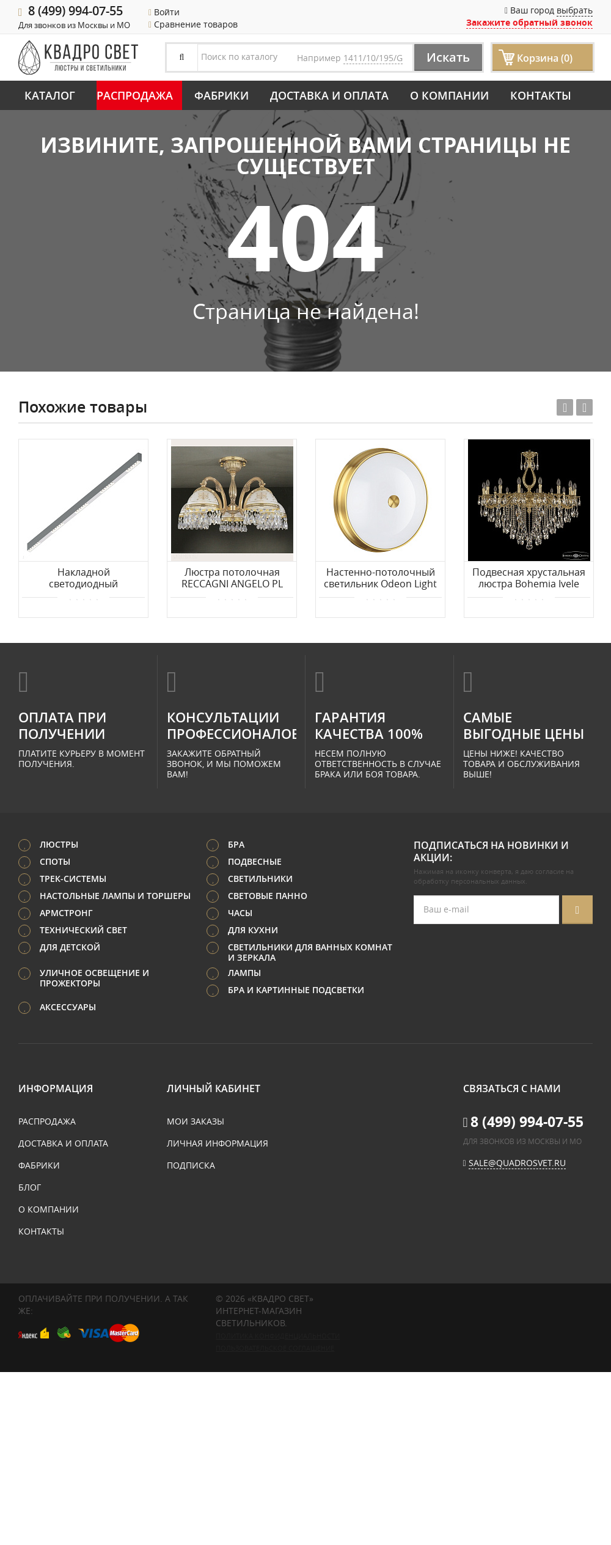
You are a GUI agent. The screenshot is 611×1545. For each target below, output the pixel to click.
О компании (449, 95)
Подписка (191, 1165)
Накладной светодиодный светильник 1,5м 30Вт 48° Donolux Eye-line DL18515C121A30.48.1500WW (83, 579)
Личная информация (217, 1143)
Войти (164, 12)
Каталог (49, 95)
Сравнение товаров (193, 24)
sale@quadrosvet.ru (517, 1163)
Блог (29, 1187)
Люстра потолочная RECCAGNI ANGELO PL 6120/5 (232, 579)
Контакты (540, 95)
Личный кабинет (213, 1088)
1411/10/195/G (373, 58)
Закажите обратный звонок (529, 22)
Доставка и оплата (329, 95)
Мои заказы (195, 1121)
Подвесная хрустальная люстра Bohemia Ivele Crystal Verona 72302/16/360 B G (528, 579)
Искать (448, 57)
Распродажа (135, 95)
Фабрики (221, 95)
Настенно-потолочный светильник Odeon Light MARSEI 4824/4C (380, 579)
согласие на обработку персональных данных (494, 876)
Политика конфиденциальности (278, 1336)
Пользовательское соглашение (275, 1348)
